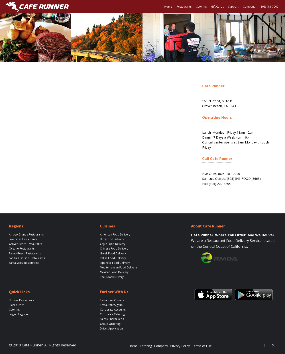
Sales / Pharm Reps (112, 319)
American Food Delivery (115, 234)
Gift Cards (217, 6)
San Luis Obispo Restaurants (27, 258)
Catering (201, 6)
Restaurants (184, 6)
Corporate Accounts (113, 309)
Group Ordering (110, 324)
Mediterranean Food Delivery (118, 267)
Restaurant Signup (111, 305)
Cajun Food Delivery (112, 244)
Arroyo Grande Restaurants (26, 234)
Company (249, 6)
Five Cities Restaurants (23, 239)
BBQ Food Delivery (112, 239)
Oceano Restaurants (22, 248)
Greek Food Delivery (113, 253)
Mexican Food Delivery (114, 272)
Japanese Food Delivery (115, 263)
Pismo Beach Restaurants (25, 253)
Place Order (16, 305)
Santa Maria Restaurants (24, 263)
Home (168, 6)
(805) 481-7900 (269, 6)
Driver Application (111, 328)
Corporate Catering (112, 314)
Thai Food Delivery (112, 277)
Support (233, 6)
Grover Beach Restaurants (25, 244)
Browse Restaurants (21, 300)
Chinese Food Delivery (114, 248)
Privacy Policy (180, 346)
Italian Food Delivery (113, 258)
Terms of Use (202, 346)
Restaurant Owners (112, 300)
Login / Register (18, 314)
